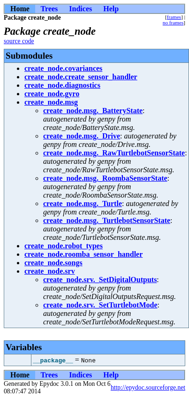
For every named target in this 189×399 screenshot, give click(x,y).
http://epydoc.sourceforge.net (148, 387)
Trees (49, 9)
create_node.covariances (63, 68)
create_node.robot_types (63, 246)
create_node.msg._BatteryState (93, 111)
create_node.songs (53, 263)
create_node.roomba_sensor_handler (83, 254)
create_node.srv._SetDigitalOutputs (100, 280)
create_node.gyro (51, 94)
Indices (80, 9)
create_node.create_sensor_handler (80, 77)
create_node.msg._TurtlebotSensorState (106, 220)
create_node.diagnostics (62, 85)
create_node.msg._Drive (81, 136)
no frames (173, 22)
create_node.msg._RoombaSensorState (105, 178)
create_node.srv (49, 271)
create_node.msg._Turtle (82, 203)
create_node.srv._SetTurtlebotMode (100, 305)
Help (111, 9)
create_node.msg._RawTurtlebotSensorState (114, 153)
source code (19, 41)
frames (174, 17)
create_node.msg (51, 102)
